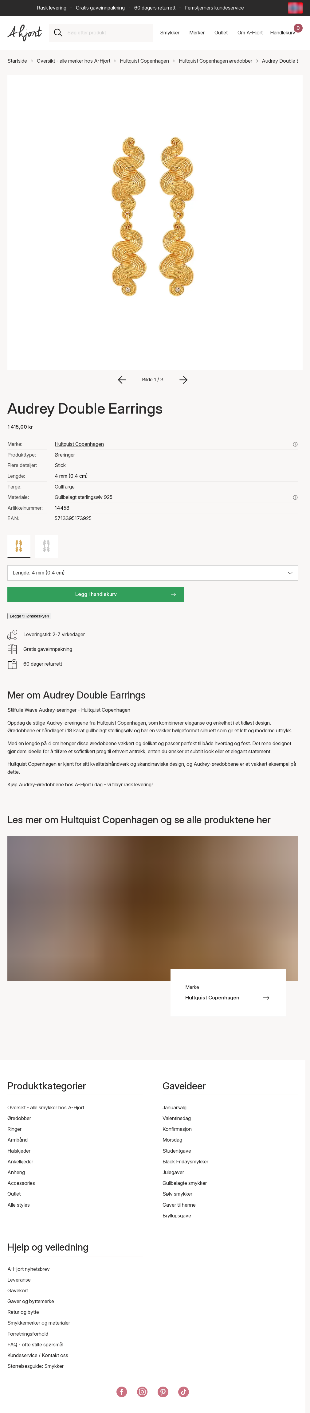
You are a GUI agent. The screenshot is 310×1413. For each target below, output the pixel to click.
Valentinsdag (177, 1118)
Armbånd (17, 1140)
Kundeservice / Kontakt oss (37, 1355)
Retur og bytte (23, 1312)
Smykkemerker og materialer (38, 1323)
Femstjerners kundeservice (214, 8)
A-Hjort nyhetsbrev (28, 1269)
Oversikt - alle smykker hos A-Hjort (45, 1107)
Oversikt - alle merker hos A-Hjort (73, 61)
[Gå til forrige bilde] (122, 380)
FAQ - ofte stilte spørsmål (35, 1344)
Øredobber (19, 1118)
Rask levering (51, 8)
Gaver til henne (179, 1205)
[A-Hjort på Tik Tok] (183, 1393)
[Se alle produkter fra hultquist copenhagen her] (295, 444)
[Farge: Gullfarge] (18, 546)
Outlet (14, 1194)
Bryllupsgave (177, 1216)
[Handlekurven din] (286, 33)
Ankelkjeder (20, 1161)
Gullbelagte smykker (185, 1183)
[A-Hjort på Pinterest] (163, 1393)
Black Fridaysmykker (185, 1161)
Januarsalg (174, 1107)
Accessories (21, 1183)
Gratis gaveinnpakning (100, 8)
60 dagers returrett (154, 8)
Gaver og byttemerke (30, 1301)
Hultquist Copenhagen (144, 61)
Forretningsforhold (27, 1334)
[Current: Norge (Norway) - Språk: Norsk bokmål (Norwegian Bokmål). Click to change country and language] (295, 8)
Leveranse (19, 1280)
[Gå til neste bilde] (183, 380)
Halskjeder (18, 1151)
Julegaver (173, 1172)
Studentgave (177, 1151)
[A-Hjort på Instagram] (142, 1393)
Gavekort (17, 1290)
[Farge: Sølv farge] (46, 546)
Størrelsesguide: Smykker (35, 1366)
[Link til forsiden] (24, 33)
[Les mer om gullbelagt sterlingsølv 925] (295, 497)
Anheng (16, 1172)
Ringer (14, 1129)
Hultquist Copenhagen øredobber (215, 61)
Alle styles (18, 1205)
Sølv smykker (177, 1194)
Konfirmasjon (177, 1129)
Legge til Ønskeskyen (29, 616)
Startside (17, 61)
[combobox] (107, 33)
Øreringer (65, 455)
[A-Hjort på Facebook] (121, 1393)
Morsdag (172, 1140)
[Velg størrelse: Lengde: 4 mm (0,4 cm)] (152, 573)
